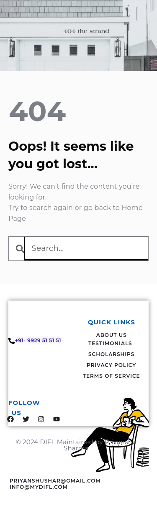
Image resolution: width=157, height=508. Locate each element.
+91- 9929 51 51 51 (39, 340)
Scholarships (111, 354)
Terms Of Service (111, 376)
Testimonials (110, 343)
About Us (111, 335)
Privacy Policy (111, 365)
